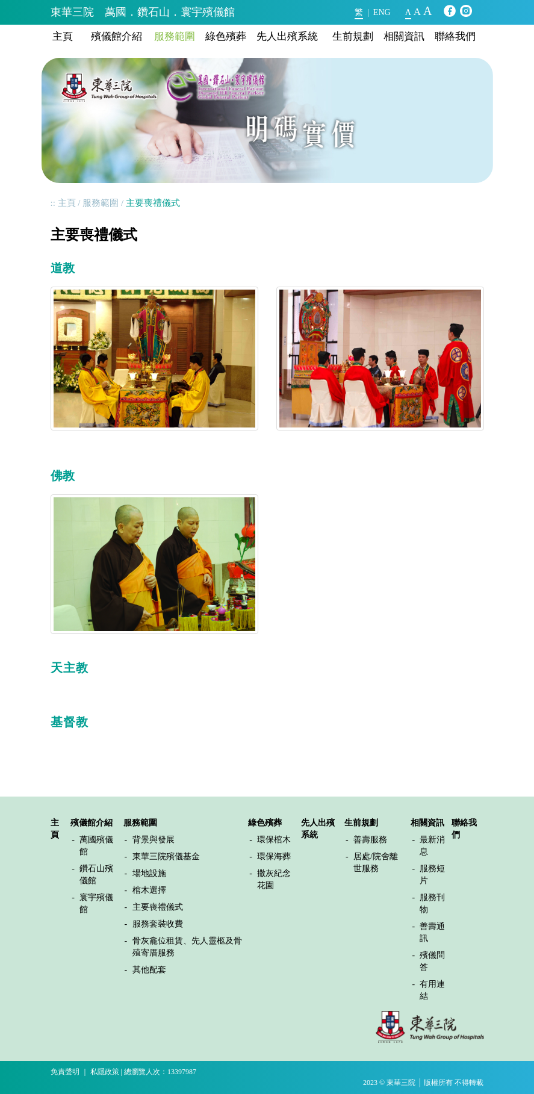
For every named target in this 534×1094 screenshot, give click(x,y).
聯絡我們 (455, 36)
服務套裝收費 (157, 923)
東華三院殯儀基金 (166, 856)
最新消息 (432, 845)
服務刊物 (432, 903)
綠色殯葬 (225, 36)
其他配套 (149, 969)
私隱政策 (104, 1072)
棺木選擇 (149, 890)
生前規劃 (352, 36)
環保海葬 (274, 856)
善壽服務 (370, 839)
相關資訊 (403, 36)
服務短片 (432, 874)
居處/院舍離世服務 (375, 862)
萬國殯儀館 (96, 845)
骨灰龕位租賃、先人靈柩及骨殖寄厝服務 (187, 946)
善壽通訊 (432, 932)
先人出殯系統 (287, 36)
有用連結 (432, 990)
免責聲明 (65, 1072)
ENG (382, 12)
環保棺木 (274, 839)
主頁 (62, 36)
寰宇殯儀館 (96, 903)
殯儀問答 (432, 961)
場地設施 (149, 873)
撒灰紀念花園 (274, 879)
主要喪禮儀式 (157, 907)
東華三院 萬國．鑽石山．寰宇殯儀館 (143, 12)
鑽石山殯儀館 (96, 874)
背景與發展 (153, 839)
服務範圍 (174, 36)
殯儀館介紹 (116, 36)
